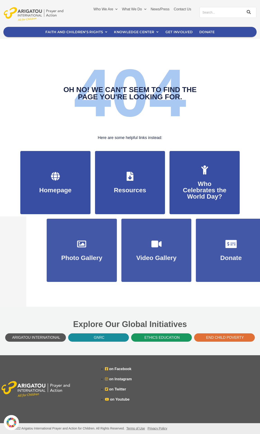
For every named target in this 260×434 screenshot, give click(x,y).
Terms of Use (135, 428)
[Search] (248, 12)
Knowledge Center (136, 32)
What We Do (134, 9)
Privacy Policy (157, 428)
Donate (207, 32)
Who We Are (105, 9)
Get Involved (179, 32)
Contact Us (182, 9)
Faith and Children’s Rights (76, 32)
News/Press (160, 9)
